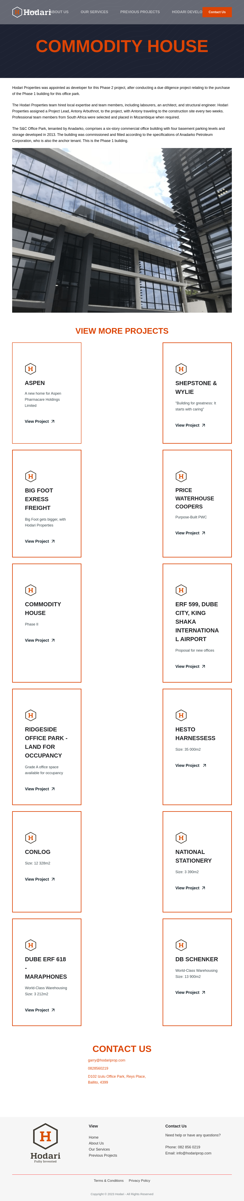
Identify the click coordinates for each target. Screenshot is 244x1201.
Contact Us (217, 12)
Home (32, 12)
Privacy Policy (139, 1181)
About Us (59, 12)
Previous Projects (140, 12)
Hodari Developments (194, 12)
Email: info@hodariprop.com (188, 1153)
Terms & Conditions (109, 1181)
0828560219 (98, 1085)
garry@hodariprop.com (106, 1077)
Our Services (94, 12)
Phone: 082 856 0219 (182, 1147)
